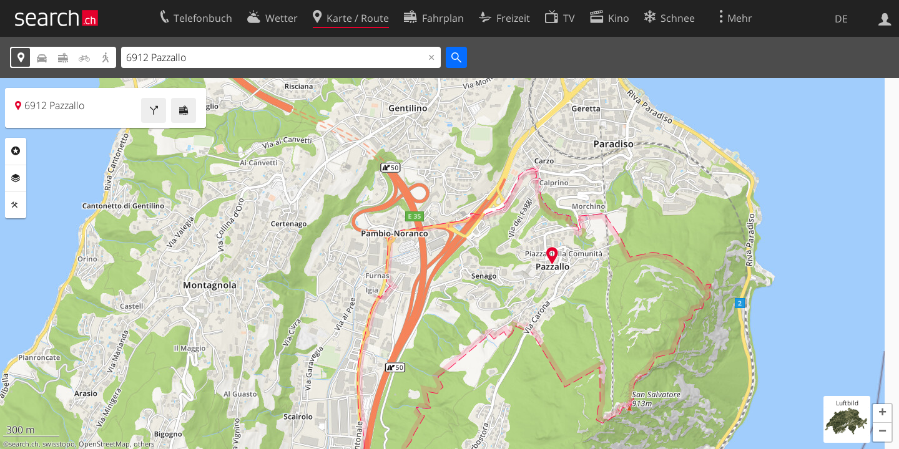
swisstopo (58, 444)
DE (841, 19)
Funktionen (15, 205)
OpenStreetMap (104, 444)
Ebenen (15, 178)
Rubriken (15, 151)
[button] (882, 413)
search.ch (24, 444)
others (144, 444)
